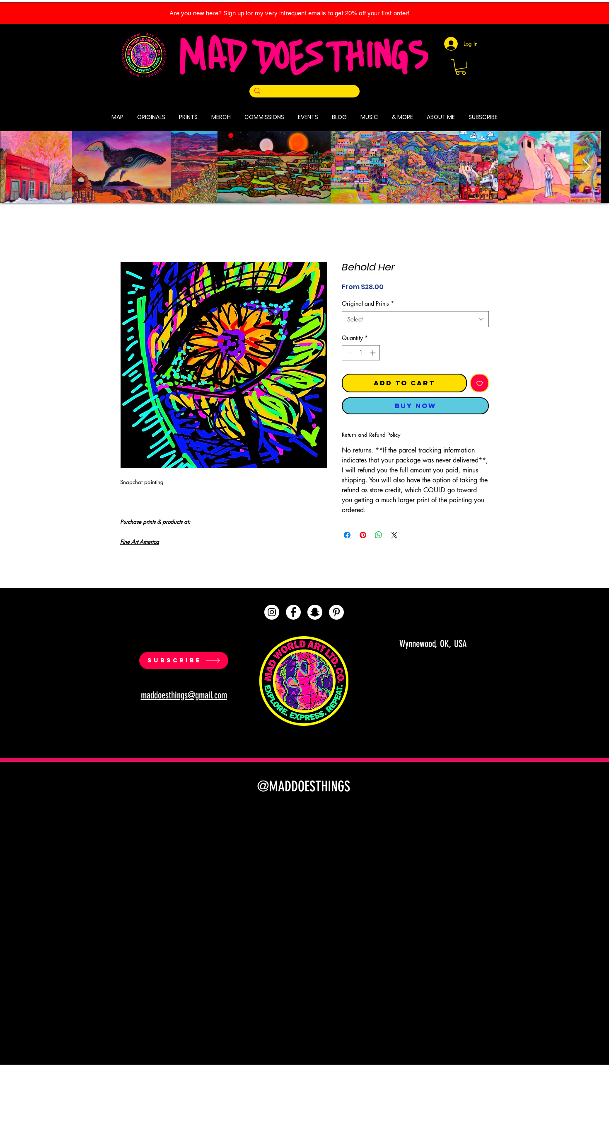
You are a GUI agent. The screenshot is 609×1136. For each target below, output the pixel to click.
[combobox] (415, 319)
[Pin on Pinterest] (363, 535)
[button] (460, 67)
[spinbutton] (360, 352)
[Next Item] (586, 167)
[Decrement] (348, 352)
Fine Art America (139, 541)
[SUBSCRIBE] (183, 660)
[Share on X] (394, 535)
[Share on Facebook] (347, 535)
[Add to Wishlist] (479, 383)
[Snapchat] (314, 612)
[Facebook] (293, 612)
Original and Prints (368, 303)
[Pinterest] (336, 612)
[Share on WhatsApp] (379, 535)
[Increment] (373, 352)
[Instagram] (271, 612)
